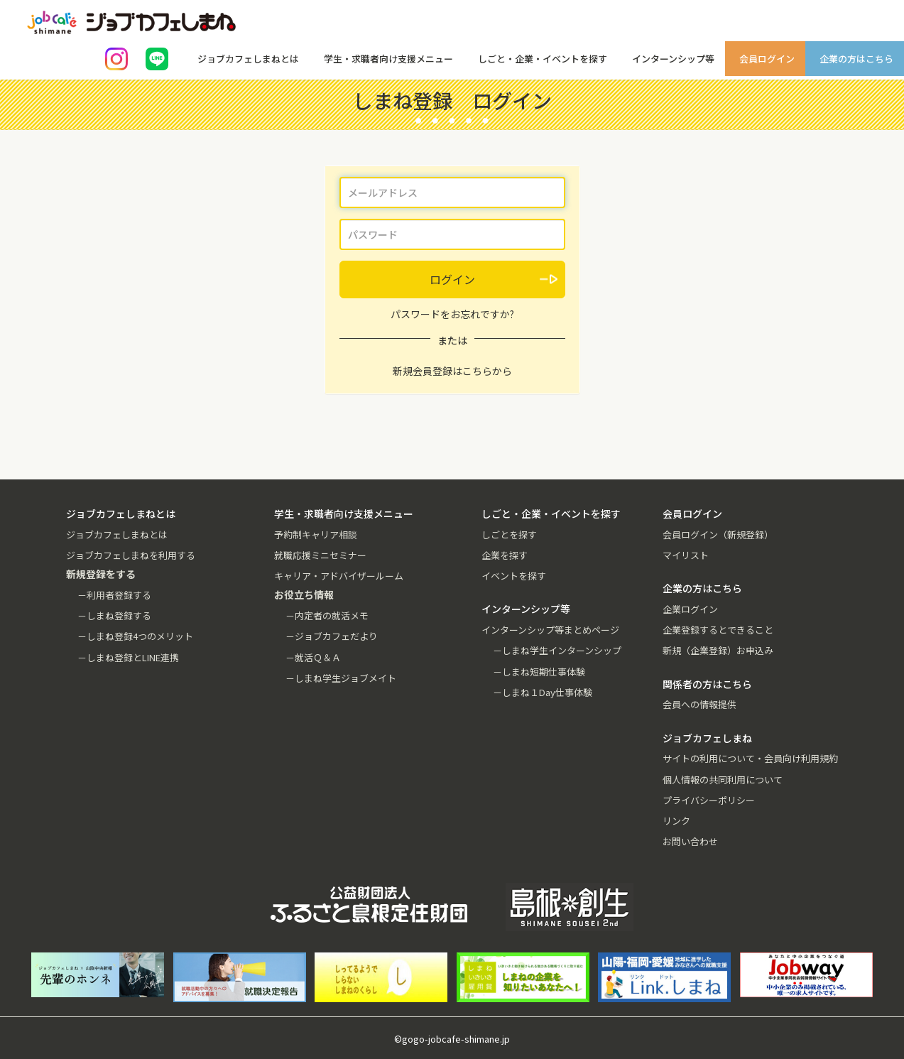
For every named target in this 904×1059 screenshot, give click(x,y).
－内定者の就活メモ (327, 615)
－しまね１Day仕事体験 (542, 692)
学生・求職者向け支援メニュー (388, 58)
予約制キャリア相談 (315, 534)
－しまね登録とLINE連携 (128, 657)
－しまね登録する (114, 615)
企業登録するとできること (718, 629)
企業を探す (504, 555)
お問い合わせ (690, 841)
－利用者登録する (114, 595)
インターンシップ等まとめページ (550, 629)
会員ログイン (767, 58)
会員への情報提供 (699, 704)
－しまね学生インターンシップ (557, 650)
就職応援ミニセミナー (320, 555)
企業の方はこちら (856, 58)
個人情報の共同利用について (723, 779)
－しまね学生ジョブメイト (340, 678)
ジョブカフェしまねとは (248, 58)
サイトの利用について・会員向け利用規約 (750, 758)
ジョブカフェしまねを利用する (130, 555)
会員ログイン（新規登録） (718, 534)
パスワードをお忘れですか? (452, 314)
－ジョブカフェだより (331, 636)
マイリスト (686, 555)
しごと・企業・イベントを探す (542, 58)
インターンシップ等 (673, 58)
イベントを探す (513, 575)
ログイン (452, 279)
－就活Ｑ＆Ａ (313, 657)
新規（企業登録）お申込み (718, 650)
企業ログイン (690, 609)
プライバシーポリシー (709, 800)
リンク (676, 820)
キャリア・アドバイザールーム (338, 575)
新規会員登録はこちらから (452, 371)
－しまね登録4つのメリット (135, 636)
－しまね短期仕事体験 (539, 671)
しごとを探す (509, 534)
